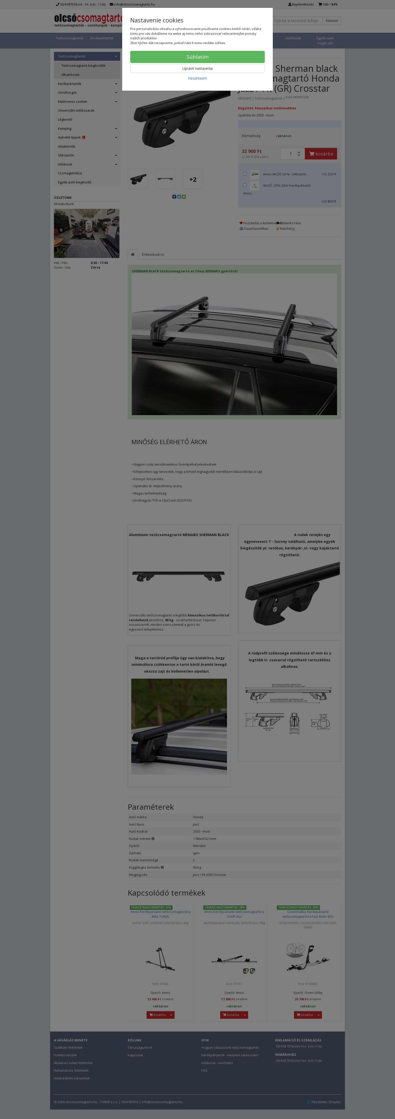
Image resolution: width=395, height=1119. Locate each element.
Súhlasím (198, 56)
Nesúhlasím (197, 78)
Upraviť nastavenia (197, 68)
